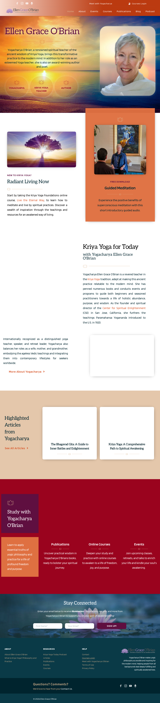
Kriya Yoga (93, 279)
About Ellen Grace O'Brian (16, 654)
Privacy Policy (88, 668)
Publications (48, 661)
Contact (85, 654)
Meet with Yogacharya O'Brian (95, 661)
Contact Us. (66, 688)
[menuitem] (71, 11)
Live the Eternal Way (30, 200)
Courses (47, 668)
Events (46, 665)
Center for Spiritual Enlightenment (124, 308)
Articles (46, 658)
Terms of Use (88, 665)
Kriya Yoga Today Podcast (55, 654)
